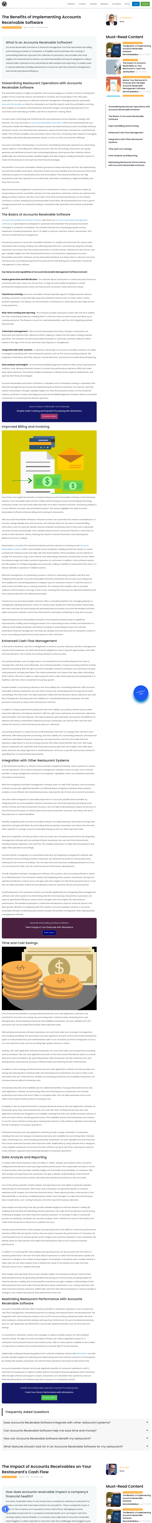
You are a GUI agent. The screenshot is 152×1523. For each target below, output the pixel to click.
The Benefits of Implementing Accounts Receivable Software (137, 49)
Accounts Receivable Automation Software (21, 220)
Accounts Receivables (12, 104)
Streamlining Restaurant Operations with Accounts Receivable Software (129, 108)
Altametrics (82, 1353)
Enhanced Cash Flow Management (125, 132)
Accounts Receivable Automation (46, 122)
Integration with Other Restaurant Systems (125, 141)
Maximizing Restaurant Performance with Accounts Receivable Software (127, 164)
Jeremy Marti (124, 1467)
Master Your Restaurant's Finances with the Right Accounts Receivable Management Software (135, 84)
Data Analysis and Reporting (122, 155)
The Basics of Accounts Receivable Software (126, 118)
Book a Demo (49, 933)
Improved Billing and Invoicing (123, 126)
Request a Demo (49, 1398)
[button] (5, 1509)
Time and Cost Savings (120, 149)
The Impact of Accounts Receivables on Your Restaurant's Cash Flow (134, 66)
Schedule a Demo (49, 416)
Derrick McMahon (126, 18)
